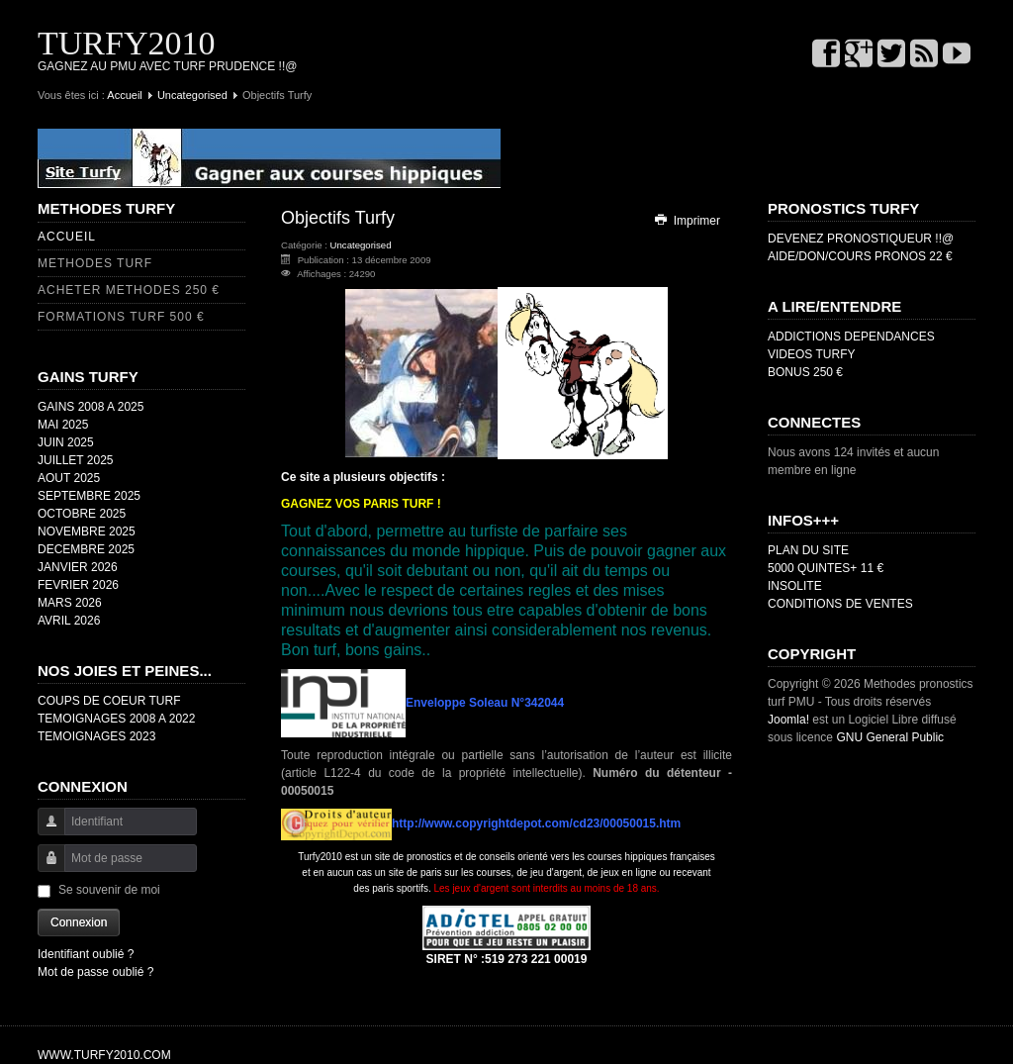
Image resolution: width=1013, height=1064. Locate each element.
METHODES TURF (95, 263)
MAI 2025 (63, 425)
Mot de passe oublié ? (95, 972)
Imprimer (686, 221)
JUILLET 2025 (76, 460)
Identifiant (44, 830)
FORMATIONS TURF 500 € (121, 317)
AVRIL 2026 (69, 621)
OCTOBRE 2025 (82, 514)
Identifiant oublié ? (86, 954)
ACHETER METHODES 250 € (129, 290)
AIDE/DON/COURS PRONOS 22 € (860, 256)
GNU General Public (890, 737)
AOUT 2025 (69, 478)
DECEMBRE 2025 (86, 549)
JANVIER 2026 (78, 567)
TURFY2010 (126, 43)
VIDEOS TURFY (811, 354)
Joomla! (788, 719)
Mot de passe (44, 867)
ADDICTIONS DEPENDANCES (851, 336)
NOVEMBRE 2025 (87, 531)
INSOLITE (795, 586)
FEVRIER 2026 (78, 585)
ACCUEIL (67, 236)
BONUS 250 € (805, 372)
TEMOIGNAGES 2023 (96, 736)
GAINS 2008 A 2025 (90, 407)
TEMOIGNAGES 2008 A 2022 (116, 718)
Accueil (124, 95)
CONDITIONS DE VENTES (840, 604)
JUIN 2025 (66, 442)
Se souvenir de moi (109, 890)
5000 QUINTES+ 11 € (825, 568)
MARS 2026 (70, 603)
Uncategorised (192, 95)
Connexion (78, 922)
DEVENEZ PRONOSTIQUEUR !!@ (861, 238)
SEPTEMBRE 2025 (89, 496)
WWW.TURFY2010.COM (104, 1055)
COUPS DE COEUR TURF (109, 701)
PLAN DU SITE (808, 550)
